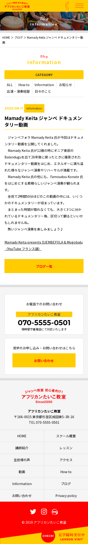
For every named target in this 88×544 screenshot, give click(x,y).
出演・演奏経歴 (18, 91)
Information (44, 85)
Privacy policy (66, 495)
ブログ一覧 (44, 266)
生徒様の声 (22, 459)
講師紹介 (21, 447)
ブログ (18, 37)
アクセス (66, 459)
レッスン (66, 447)
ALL (10, 85)
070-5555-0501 (44, 322)
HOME (6, 37)
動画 (22, 471)
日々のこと (43, 91)
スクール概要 (66, 436)
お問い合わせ (44, 360)
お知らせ (65, 85)
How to (24, 85)
